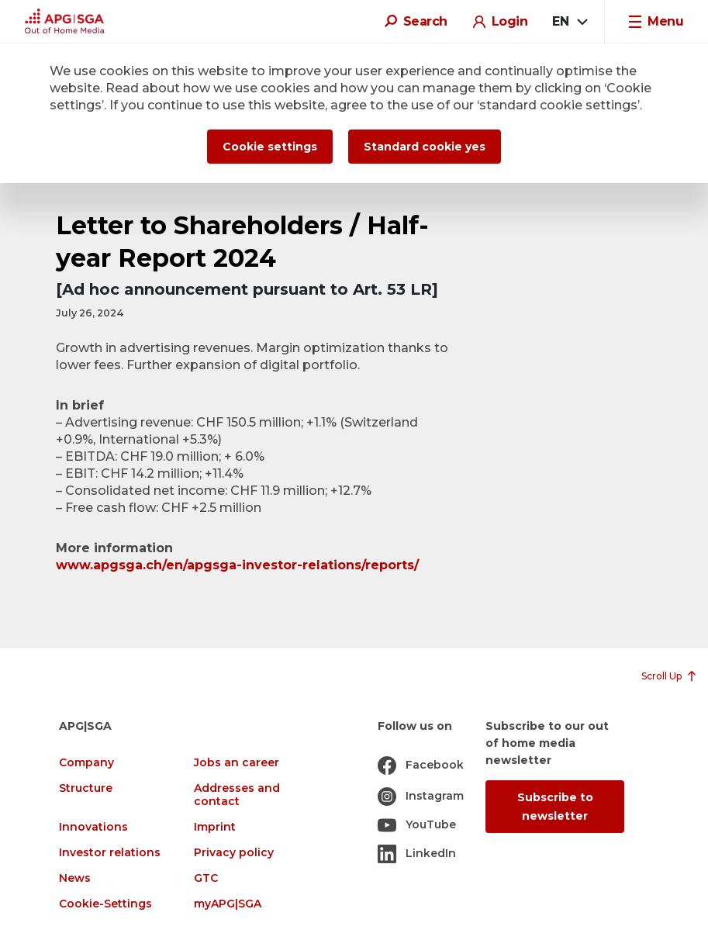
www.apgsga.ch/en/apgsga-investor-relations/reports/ (237, 565)
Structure (85, 788)
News (75, 878)
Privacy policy (234, 852)
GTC (206, 878)
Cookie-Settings (105, 904)
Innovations (93, 827)
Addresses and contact (237, 795)
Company (86, 762)
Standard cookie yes (424, 147)
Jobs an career (236, 762)
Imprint (215, 827)
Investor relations (110, 852)
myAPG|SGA (227, 904)
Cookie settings (270, 147)
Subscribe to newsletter (555, 806)
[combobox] (569, 21)
